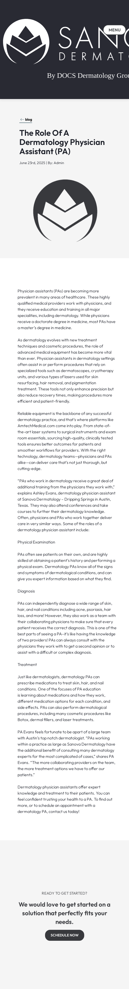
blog (26, 119)
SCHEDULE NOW (65, 935)
